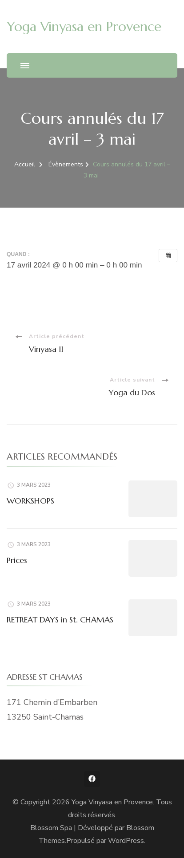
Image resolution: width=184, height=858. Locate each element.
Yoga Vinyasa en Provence (84, 26)
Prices (17, 560)
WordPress (126, 841)
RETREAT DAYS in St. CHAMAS (60, 619)
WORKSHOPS (30, 501)
